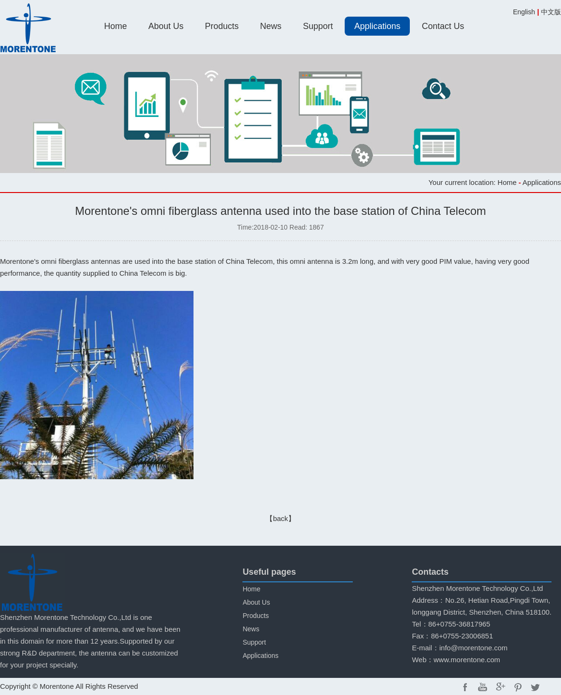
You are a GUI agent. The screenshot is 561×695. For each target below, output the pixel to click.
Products (222, 26)
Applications (377, 26)
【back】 (280, 518)
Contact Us (443, 26)
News (270, 26)
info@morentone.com (473, 648)
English (524, 12)
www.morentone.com (467, 660)
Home (115, 26)
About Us (166, 26)
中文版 (551, 12)
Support (318, 26)
